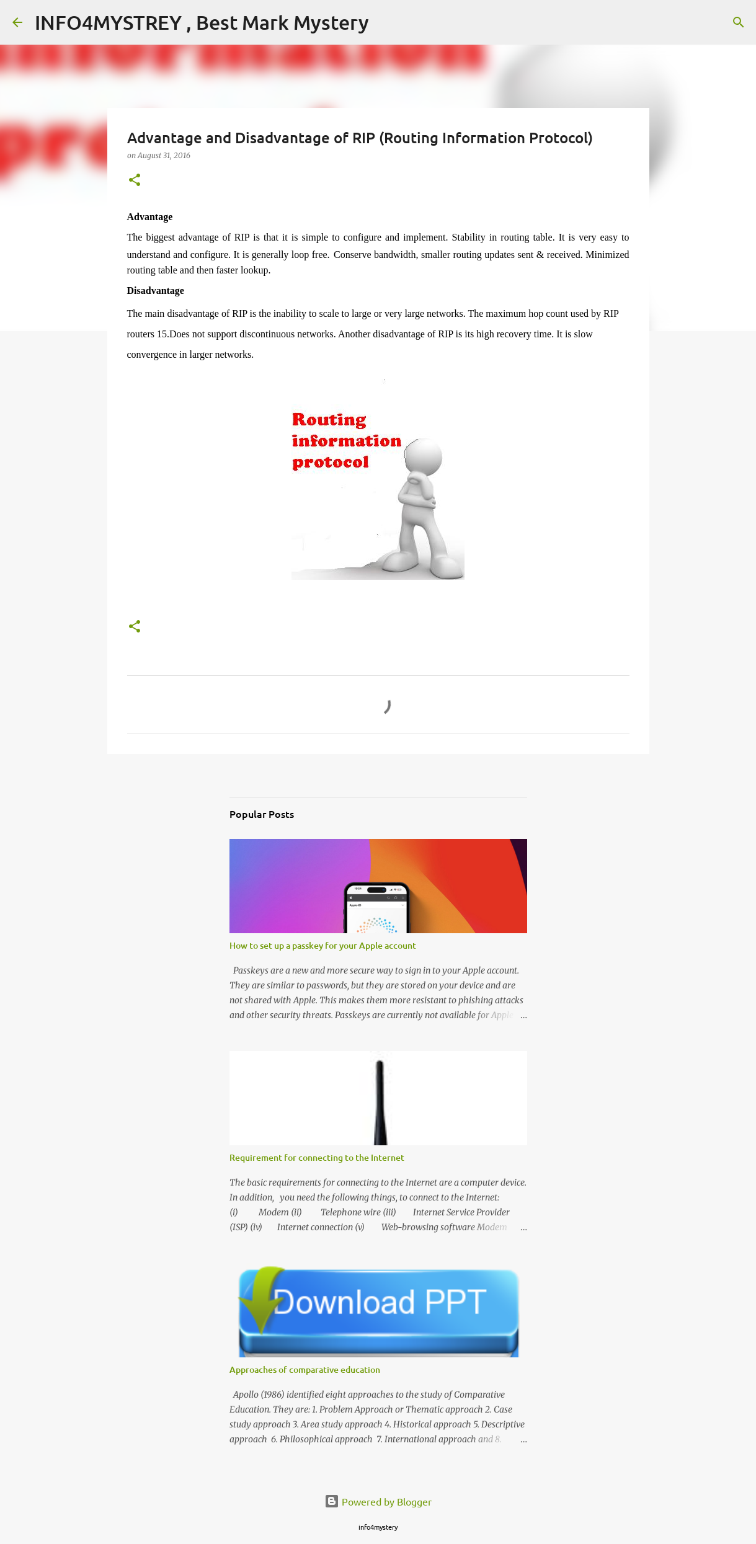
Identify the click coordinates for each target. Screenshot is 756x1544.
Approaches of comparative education (304, 1369)
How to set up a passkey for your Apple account (322, 945)
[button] (134, 180)
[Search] (738, 22)
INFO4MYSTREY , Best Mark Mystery (202, 22)
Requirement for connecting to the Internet (316, 1157)
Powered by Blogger (378, 1501)
